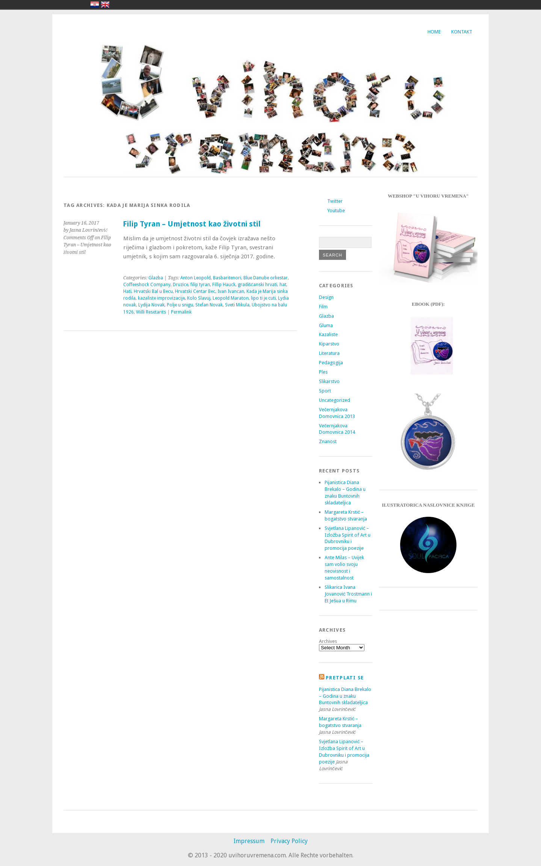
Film (323, 306)
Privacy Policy (289, 841)
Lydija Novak (151, 305)
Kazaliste (328, 334)
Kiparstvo (329, 344)
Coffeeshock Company (147, 284)
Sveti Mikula (237, 305)
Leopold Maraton (231, 298)
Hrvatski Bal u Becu (153, 291)
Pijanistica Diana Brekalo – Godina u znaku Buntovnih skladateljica (345, 696)
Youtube (336, 210)
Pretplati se (345, 677)
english (105, 4)
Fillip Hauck (224, 284)
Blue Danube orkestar (265, 278)
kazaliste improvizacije (161, 298)
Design (326, 297)
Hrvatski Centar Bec (195, 291)
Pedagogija (331, 362)
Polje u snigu (180, 305)
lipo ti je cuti (263, 298)
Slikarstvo (329, 381)
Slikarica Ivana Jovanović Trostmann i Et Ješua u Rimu (348, 593)
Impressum (249, 841)
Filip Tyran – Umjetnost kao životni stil (192, 224)
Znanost (328, 441)
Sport (325, 391)
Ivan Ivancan (231, 291)
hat (283, 284)
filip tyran (200, 284)
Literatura (329, 353)
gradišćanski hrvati (257, 284)
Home (434, 32)
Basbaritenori (227, 278)
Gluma (326, 325)
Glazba (155, 278)
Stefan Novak (209, 305)
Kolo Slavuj (198, 298)
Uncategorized (334, 400)
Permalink (181, 312)
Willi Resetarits (151, 312)
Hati (127, 291)
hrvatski (94, 4)
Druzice (180, 284)
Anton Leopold (195, 278)
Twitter (335, 201)
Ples (323, 372)
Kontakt (461, 32)
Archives (328, 641)
